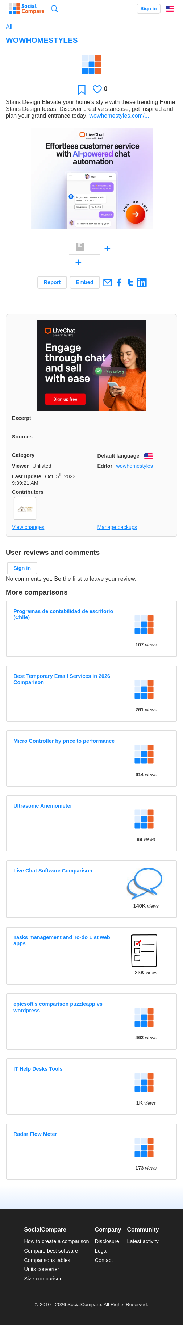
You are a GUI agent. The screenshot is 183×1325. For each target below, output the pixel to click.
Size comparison (43, 1279)
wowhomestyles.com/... (119, 116)
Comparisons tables (47, 1260)
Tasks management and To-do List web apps (61, 940)
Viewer (20, 466)
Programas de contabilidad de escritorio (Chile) (63, 614)
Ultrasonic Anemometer (42, 806)
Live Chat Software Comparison (52, 871)
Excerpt (21, 418)
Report (52, 282)
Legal (101, 1251)
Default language (118, 456)
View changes (28, 527)
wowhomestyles (134, 466)
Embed (84, 282)
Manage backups (117, 527)
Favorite (82, 89)
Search (54, 8)
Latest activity (143, 1241)
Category (23, 455)
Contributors (27, 492)
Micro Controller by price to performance (64, 741)
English (170, 9)
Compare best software (51, 1251)
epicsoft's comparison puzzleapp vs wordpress (58, 1007)
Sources (22, 436)
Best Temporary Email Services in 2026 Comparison (61, 679)
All (9, 27)
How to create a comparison (56, 1241)
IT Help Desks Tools (38, 1069)
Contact (104, 1260)
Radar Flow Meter (35, 1134)
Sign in (148, 8)
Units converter (41, 1269)
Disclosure (107, 1241)
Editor (105, 466)
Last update (26, 476)
